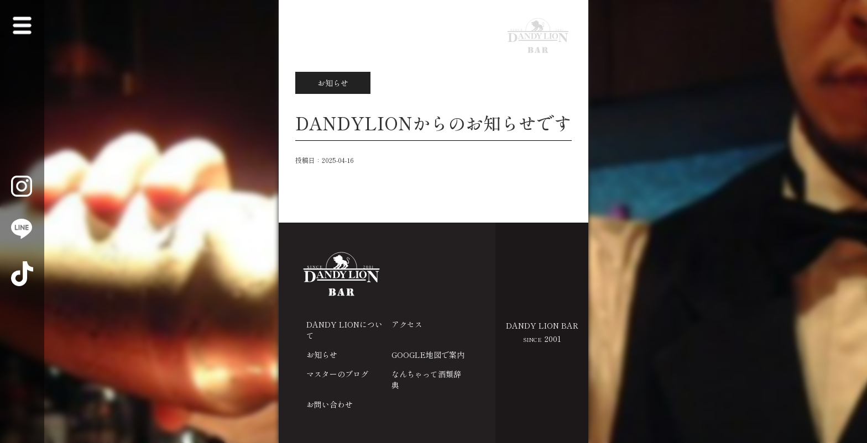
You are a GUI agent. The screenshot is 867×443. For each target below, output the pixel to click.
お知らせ (321, 354)
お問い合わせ (329, 404)
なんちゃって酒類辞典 (426, 379)
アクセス (406, 324)
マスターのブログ (337, 373)
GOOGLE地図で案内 (427, 354)
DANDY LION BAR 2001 (542, 332)
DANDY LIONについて (344, 330)
